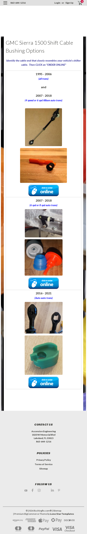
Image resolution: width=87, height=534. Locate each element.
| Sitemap (56, 510)
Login (57, 2)
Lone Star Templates (62, 513)
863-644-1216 (18, 2)
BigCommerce (31, 513)
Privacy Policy (43, 459)
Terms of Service (44, 464)
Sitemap (43, 468)
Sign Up (69, 2)
